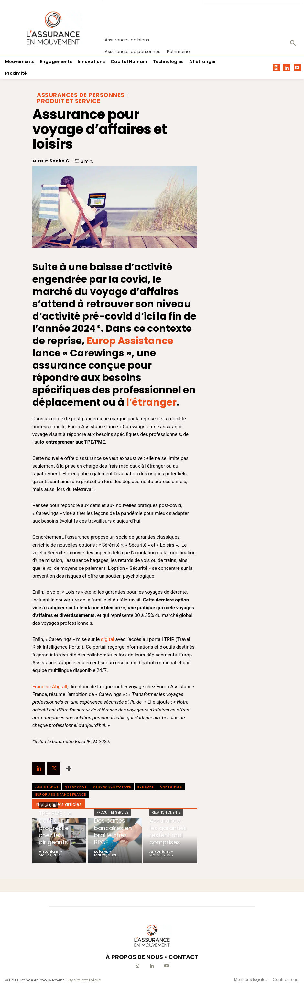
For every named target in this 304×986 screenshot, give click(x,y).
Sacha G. (60, 161)
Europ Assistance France (60, 794)
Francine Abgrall (49, 686)
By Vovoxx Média (84, 980)
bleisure (145, 786)
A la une (48, 815)
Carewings (171, 786)
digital (107, 639)
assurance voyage (112, 786)
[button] (293, 43)
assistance (46, 786)
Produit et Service (68, 101)
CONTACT (183, 957)
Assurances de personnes (81, 95)
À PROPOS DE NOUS (134, 957)
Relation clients (166, 815)
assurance (76, 786)
